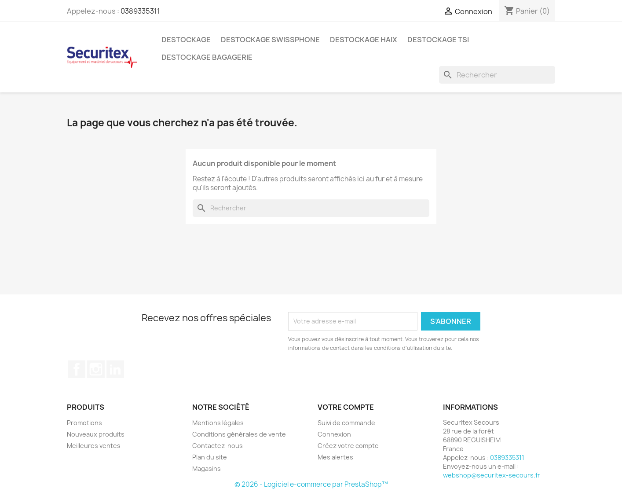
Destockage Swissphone (270, 39)
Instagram (96, 369)
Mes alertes (335, 457)
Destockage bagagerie (206, 57)
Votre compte (346, 407)
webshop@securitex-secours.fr (491, 475)
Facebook (76, 369)
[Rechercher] (497, 75)
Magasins (206, 468)
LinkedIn (115, 369)
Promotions (84, 423)
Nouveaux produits (95, 434)
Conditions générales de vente (239, 434)
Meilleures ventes (94, 445)
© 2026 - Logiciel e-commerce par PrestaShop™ (311, 484)
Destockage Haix (363, 39)
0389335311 (140, 11)
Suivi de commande (346, 423)
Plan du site (209, 457)
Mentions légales (218, 423)
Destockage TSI (438, 39)
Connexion (334, 434)
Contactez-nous (217, 445)
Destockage (186, 39)
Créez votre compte (348, 445)
